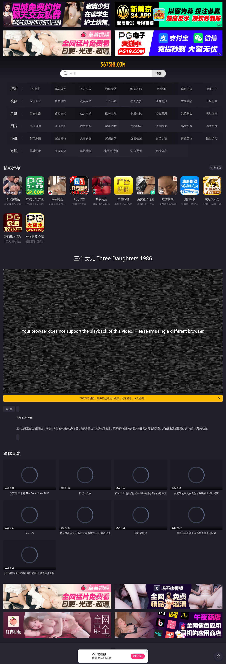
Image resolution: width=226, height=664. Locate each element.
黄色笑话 (186, 138)
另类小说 (161, 138)
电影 (13, 113)
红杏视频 (136, 151)
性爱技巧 (211, 138)
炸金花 (161, 89)
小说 (13, 138)
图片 (13, 125)
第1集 (9, 409)
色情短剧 (161, 151)
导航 (13, 150)
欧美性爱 (111, 113)
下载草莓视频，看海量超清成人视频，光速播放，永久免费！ (150, 398)
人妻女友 (85, 138)
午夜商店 (60, 151)
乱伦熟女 (186, 113)
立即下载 (138, 656)
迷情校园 (136, 138)
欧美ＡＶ (85, 101)
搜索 (159, 73)
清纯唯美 (161, 126)
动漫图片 (111, 126)
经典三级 (161, 113)
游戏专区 (111, 89)
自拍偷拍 (60, 101)
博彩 (13, 88)
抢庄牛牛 (211, 89)
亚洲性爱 (35, 113)
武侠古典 (111, 138)
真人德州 (60, 89)
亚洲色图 (60, 126)
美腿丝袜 (136, 126)
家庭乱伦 (60, 138)
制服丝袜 (136, 113)
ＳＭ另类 (211, 101)
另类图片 (211, 126)
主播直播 (186, 101)
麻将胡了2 (136, 89)
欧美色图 (85, 126)
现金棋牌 (186, 89)
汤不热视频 (111, 151)
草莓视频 (85, 151)
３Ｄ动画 (111, 101)
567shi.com (113, 64)
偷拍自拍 (60, 113)
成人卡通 (85, 113)
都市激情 (35, 138)
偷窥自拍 (35, 126)
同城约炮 (35, 151)
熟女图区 (186, 126)
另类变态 (211, 113)
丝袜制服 (161, 101)
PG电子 (35, 89)
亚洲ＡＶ (35, 101)
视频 (13, 101)
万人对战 (85, 89)
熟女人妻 (136, 101)
